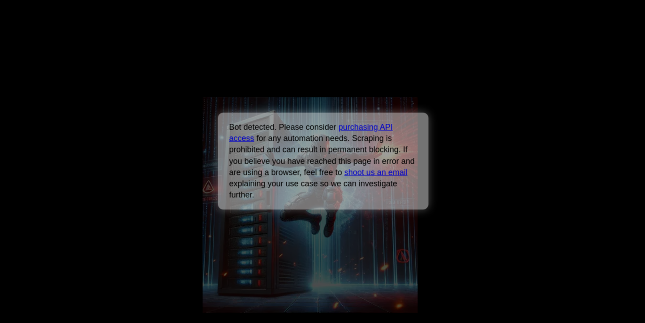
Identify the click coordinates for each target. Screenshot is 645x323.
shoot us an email (375, 172)
